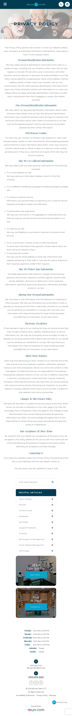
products (23, 533)
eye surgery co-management (31, 539)
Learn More (35, 575)
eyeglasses (23, 516)
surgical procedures (27, 528)
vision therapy (25, 499)
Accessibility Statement (25, 695)
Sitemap (52, 695)
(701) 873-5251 (36, 677)
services (22, 505)
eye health (23, 522)
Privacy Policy (41, 695)
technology (24, 551)
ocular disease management (31, 545)
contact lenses (25, 511)
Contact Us (35, 607)
